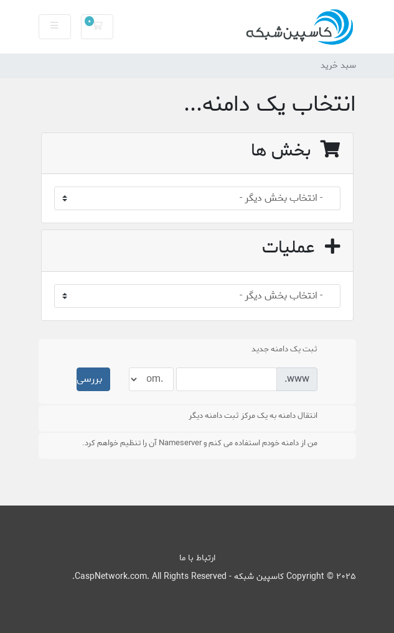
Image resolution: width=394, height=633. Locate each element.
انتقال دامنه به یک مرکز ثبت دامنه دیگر (260, 416)
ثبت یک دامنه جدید (291, 349)
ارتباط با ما (197, 557)
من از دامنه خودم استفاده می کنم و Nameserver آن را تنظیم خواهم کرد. (206, 443)
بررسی (89, 379)
